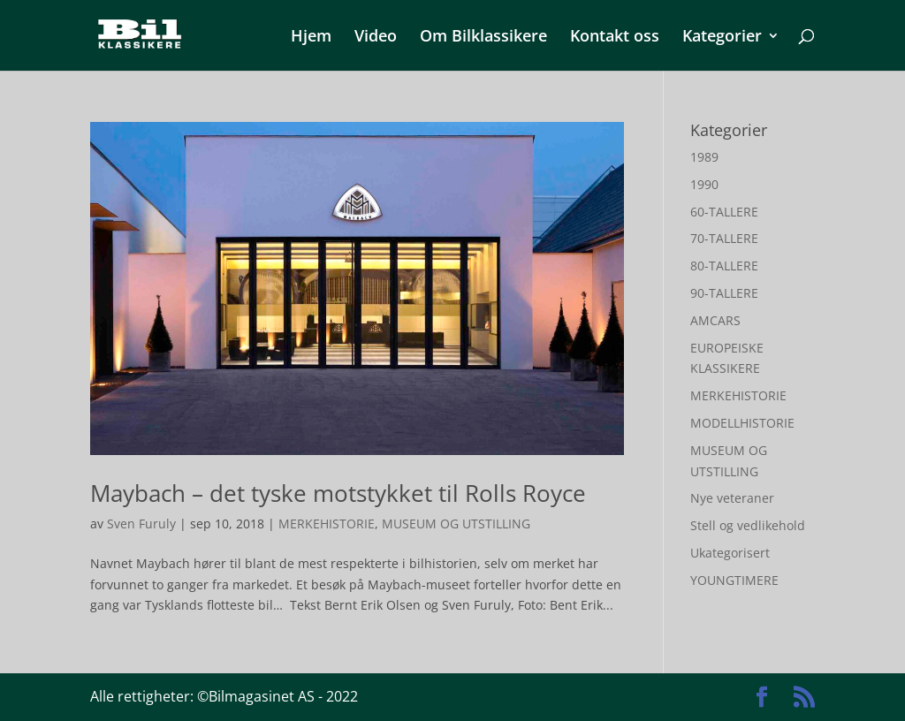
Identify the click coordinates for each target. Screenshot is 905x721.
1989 (704, 156)
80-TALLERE (724, 265)
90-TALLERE (724, 293)
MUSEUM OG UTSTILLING (456, 523)
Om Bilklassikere (483, 37)
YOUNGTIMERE (734, 580)
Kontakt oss (614, 37)
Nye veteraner (732, 498)
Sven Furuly (141, 523)
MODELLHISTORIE (742, 422)
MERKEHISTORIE (326, 523)
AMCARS (715, 320)
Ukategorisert (730, 552)
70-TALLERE (724, 238)
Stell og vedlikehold (747, 525)
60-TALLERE (724, 211)
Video (375, 37)
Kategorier (722, 37)
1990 (704, 184)
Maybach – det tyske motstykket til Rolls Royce (338, 493)
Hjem (311, 37)
